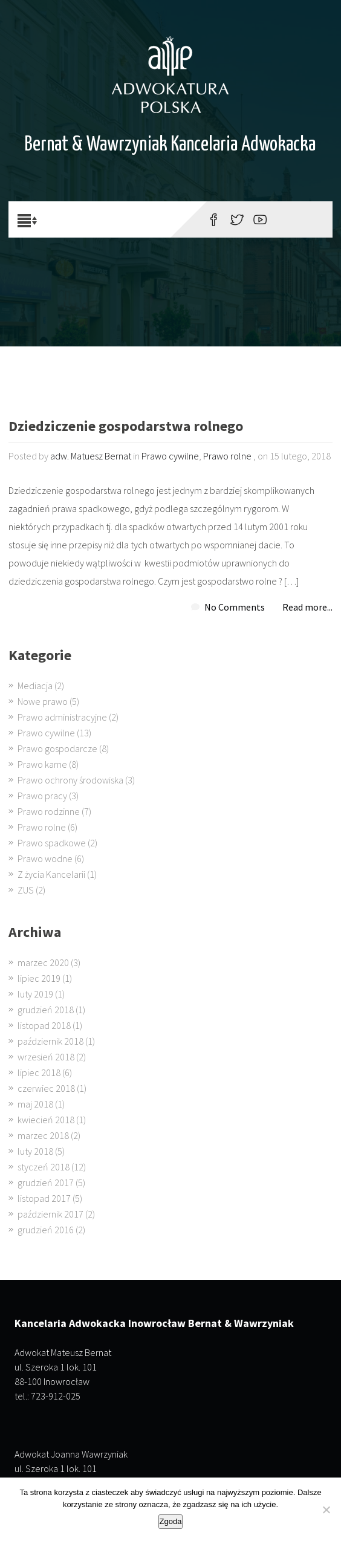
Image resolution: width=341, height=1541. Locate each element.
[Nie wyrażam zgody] (326, 1510)
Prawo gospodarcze (57, 748)
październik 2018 (50, 1041)
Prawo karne (42, 764)
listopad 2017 (44, 1198)
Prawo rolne (227, 456)
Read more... (307, 607)
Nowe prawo (43, 701)
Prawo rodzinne (49, 811)
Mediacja (35, 686)
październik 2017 (50, 1214)
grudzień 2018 (46, 1010)
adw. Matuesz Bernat (90, 456)
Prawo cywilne (170, 456)
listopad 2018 (44, 1025)
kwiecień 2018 (46, 1120)
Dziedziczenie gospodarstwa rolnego (125, 427)
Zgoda (171, 1521)
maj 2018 (35, 1104)
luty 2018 (35, 1151)
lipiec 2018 (39, 1072)
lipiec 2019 (39, 978)
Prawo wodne (45, 858)
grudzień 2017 (46, 1182)
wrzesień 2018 (46, 1057)
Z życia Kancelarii (51, 874)
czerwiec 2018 (46, 1088)
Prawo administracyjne (62, 717)
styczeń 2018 (44, 1167)
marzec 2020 (43, 962)
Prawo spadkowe (52, 843)
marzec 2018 (43, 1135)
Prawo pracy (42, 796)
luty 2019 (35, 994)
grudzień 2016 (46, 1230)
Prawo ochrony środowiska (70, 780)
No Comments (234, 607)
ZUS (26, 890)
